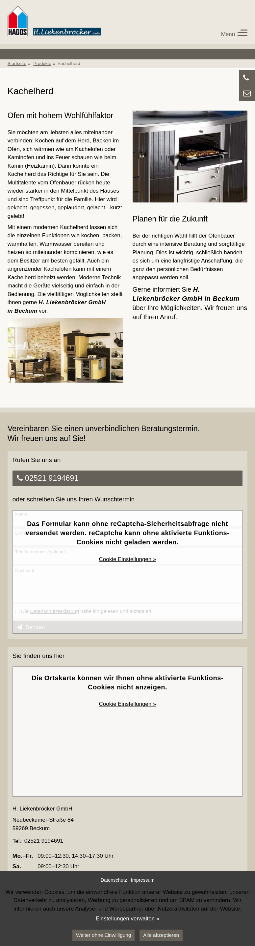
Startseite (17, 63)
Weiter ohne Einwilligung (103, 935)
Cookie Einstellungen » (127, 559)
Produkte (42, 63)
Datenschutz (114, 880)
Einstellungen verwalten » (128, 918)
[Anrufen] (247, 78)
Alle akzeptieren (161, 935)
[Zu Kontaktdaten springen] (247, 93)
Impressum (142, 880)
